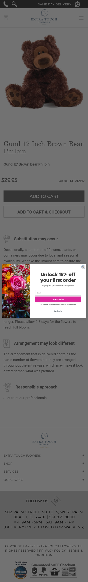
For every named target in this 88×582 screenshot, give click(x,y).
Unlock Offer (58, 299)
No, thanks (58, 310)
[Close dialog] (83, 267)
